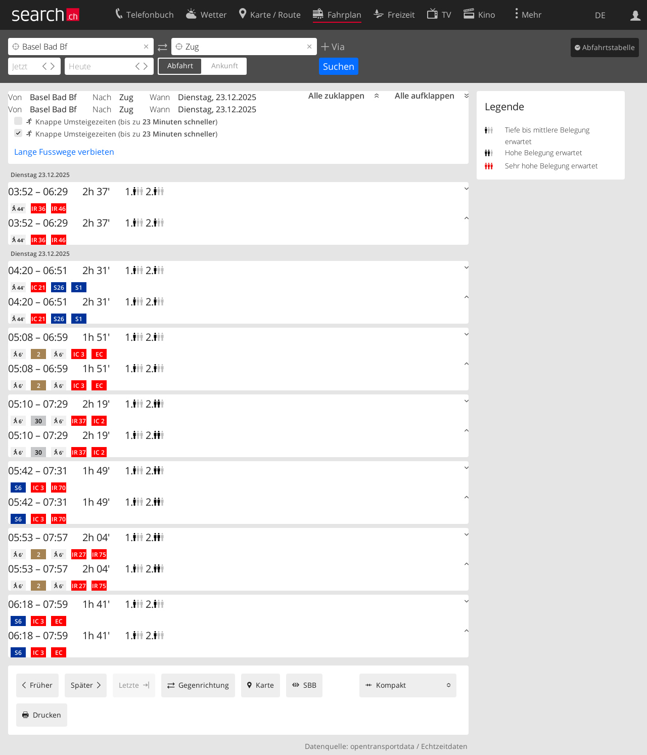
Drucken (47, 715)
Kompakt (391, 685)
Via (337, 46)
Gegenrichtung (203, 685)
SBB (309, 685)
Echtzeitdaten (444, 746)
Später (82, 685)
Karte (265, 685)
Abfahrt (180, 65)
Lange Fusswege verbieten (64, 151)
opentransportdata (382, 746)
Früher (41, 685)
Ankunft (224, 65)
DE (600, 15)
